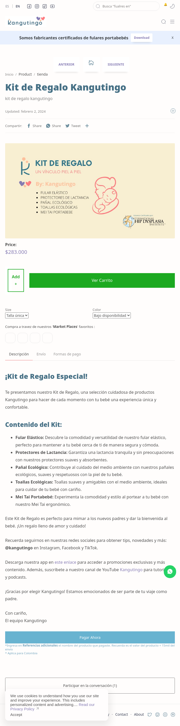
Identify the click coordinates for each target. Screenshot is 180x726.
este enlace (65, 562)
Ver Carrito (102, 280)
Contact (121, 714)
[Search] (163, 21)
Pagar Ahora (90, 637)
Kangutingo (131, 569)
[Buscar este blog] (126, 6)
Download (141, 37)
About (139, 714)
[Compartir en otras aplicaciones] (87, 125)
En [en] (18, 6)
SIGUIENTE (116, 64)
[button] (29, 6)
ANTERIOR (66, 64)
